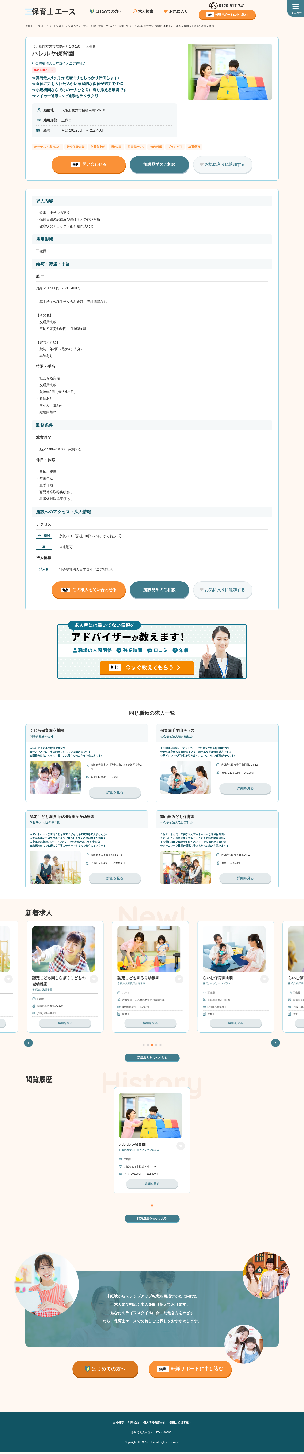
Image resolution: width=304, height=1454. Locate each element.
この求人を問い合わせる (89, 590)
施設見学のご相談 (159, 164)
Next (275, 1044)
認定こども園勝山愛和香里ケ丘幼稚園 (62, 817)
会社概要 (116, 1424)
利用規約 (132, 1424)
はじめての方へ (109, 11)
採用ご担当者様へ (182, 1424)
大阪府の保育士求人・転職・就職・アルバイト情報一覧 (97, 26)
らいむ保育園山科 (219, 979)
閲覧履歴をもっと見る (152, 1220)
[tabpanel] (152, 977)
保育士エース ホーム (37, 26)
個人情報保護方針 (154, 1424)
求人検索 (145, 11)
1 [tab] (143, 1046)
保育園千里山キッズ (177, 730)
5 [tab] (160, 1046)
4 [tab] (156, 1046)
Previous (28, 1044)
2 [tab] (148, 1046)
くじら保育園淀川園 (47, 730)
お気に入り (178, 11)
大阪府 (57, 26)
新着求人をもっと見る (152, 1058)
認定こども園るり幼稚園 (140, 979)
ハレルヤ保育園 (132, 1147)
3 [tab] (152, 1046)
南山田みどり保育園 (177, 817)
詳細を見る (114, 792)
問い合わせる (88, 164)
